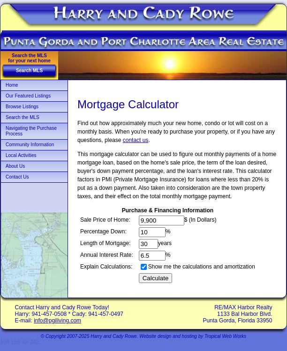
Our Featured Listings (28, 95)
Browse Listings (22, 106)
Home (12, 85)
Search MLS (29, 70)
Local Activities (21, 155)
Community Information (30, 144)
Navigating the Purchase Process (31, 131)
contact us (136, 140)
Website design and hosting (168, 336)
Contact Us (17, 176)
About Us (15, 166)
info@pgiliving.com (57, 320)
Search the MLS (22, 117)
